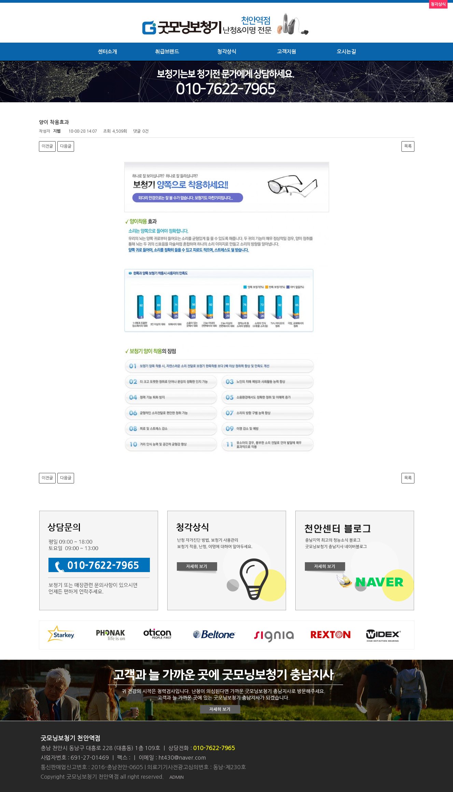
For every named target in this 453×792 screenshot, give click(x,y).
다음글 (65, 146)
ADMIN (176, 777)
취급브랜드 (167, 51)
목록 (408, 146)
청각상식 (226, 51)
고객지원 (286, 51)
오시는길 (346, 51)
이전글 (47, 146)
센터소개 (107, 51)
